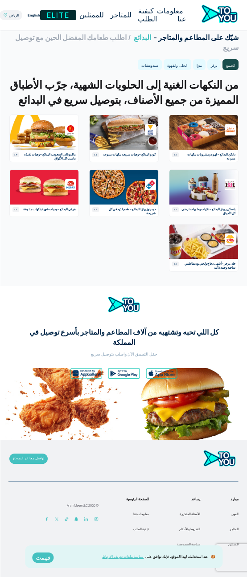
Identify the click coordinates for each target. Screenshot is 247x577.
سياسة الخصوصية (188, 544)
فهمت (42, 557)
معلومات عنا (171, 15)
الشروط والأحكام (189, 529)
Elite (57, 15)
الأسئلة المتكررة (189, 514)
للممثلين (91, 15)
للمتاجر (120, 15)
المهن (234, 514)
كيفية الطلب (146, 15)
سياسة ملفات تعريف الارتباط (122, 556)
